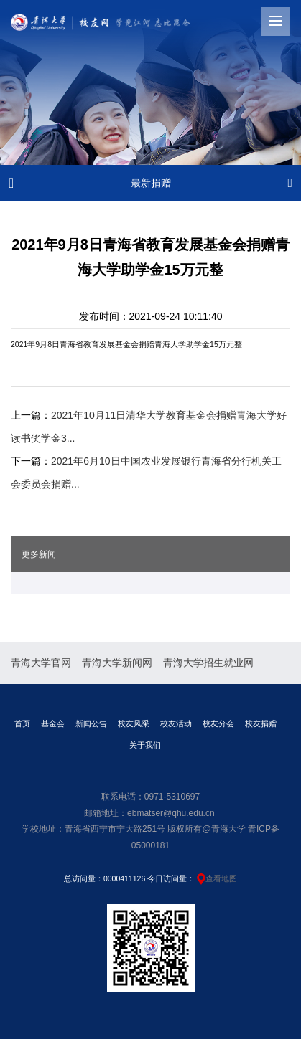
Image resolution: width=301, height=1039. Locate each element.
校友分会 (218, 723)
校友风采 (133, 723)
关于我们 (145, 745)
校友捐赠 (261, 723)
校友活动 (176, 723)
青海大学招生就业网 (208, 662)
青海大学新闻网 (117, 662)
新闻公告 (91, 723)
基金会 (53, 723)
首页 (22, 723)
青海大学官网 (41, 662)
